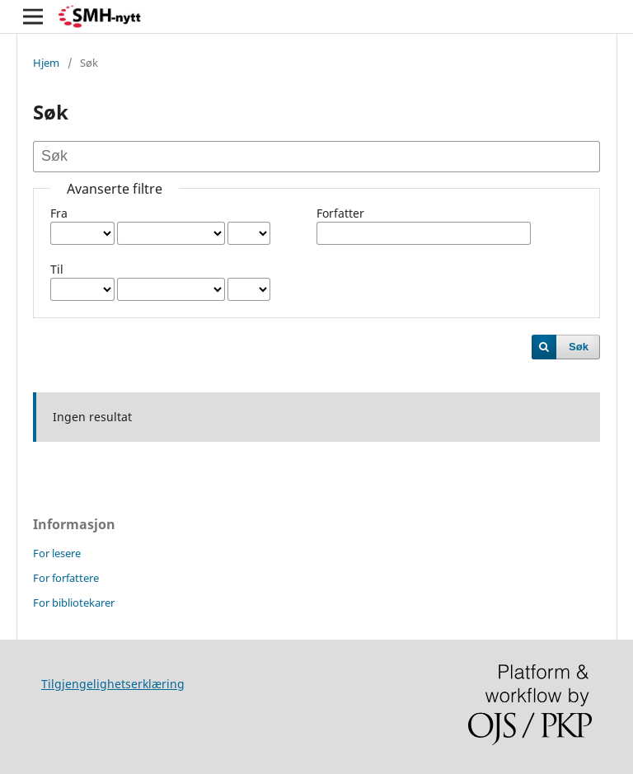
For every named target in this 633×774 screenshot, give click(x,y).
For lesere (57, 553)
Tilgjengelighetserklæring (113, 684)
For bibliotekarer (74, 602)
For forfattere (66, 577)
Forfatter (340, 213)
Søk (578, 346)
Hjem (46, 62)
